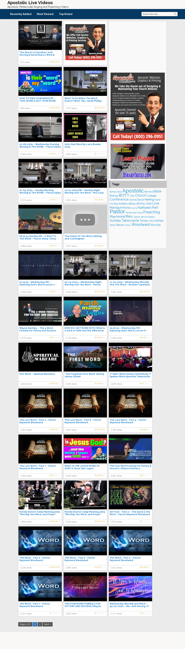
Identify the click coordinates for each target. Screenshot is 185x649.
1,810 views (26, 384)
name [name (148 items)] (134, 208)
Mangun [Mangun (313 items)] (116, 207)
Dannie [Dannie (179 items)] (133, 199)
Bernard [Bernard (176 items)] (148, 191)
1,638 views (71, 292)
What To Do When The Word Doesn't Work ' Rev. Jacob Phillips (83, 99)
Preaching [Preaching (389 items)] (151, 212)
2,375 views (26, 338)
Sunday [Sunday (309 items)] (115, 220)
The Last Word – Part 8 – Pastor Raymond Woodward (82, 421)
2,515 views (26, 200)
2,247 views (26, 613)
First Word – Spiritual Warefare (37, 374)
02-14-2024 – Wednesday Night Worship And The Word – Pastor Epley (83, 284)
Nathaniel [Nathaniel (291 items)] (144, 207)
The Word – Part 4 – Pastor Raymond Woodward (125, 559)
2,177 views (116, 613)
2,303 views (26, 154)
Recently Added (20, 14)
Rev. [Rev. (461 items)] (129, 216)
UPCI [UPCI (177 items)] (151, 220)
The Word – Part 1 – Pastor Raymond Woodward (34, 605)
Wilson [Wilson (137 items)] (128, 225)
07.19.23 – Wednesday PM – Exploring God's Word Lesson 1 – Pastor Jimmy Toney (38, 284)
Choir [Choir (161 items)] (132, 196)
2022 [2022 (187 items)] (119, 191)
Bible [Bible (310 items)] (158, 191)
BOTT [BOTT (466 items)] (124, 195)
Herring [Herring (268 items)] (149, 199)
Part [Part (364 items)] (155, 207)
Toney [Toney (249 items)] (144, 220)
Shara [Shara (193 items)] (151, 216)
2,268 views (71, 476)
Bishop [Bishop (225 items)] (114, 195)
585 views (25, 108)
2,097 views (116, 476)
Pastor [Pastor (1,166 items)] (117, 211)
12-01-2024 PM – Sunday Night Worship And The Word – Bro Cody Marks (84, 193)
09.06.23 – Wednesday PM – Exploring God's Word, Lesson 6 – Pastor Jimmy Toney (129, 330)
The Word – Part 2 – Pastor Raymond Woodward (34, 559)
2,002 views (71, 200)
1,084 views (71, 154)
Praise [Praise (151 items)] (140, 212)
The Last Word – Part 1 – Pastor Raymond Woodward (37, 467)
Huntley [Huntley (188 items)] (114, 203)
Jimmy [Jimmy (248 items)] (140, 203)
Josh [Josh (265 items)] (148, 203)
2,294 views (71, 522)
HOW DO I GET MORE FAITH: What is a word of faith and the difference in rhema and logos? (84, 330)
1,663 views (26, 476)
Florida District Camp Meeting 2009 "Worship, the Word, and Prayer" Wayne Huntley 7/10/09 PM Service (39, 514)
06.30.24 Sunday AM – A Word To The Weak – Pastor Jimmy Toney (37, 237)
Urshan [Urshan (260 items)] (159, 220)
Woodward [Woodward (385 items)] (141, 224)
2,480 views (26, 246)
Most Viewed (45, 14)
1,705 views (116, 430)
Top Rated (65, 14)
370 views (25, 62)
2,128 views (26, 567)
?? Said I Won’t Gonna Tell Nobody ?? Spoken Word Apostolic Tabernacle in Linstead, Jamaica (130, 376)
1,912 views (116, 567)
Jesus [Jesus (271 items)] (131, 203)
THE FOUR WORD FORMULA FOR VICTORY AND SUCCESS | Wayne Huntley (82, 606)
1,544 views (116, 338)
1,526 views (26, 292)
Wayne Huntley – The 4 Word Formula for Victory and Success (37, 329)
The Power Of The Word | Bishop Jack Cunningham (83, 237)
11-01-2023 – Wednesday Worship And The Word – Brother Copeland (130, 283)
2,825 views (116, 384)
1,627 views (26, 430)
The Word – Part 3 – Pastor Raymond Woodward (79, 559)
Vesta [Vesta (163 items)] (112, 225)
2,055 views (71, 613)
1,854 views (26, 522)
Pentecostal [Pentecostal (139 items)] (131, 213)
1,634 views (71, 384)
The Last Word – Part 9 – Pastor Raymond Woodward (128, 421)
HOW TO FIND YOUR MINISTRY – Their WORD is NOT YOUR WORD (37, 99)
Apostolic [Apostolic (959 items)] (133, 191)
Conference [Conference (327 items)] (119, 199)
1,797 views (71, 108)
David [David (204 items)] (140, 199)
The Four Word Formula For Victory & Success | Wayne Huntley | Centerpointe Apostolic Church (130, 468)
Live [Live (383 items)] (155, 203)
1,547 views (71, 246)
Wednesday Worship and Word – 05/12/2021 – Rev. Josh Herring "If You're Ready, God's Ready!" (129, 606)
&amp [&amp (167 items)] (113, 191)
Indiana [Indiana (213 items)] (123, 203)
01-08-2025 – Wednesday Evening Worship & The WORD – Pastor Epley (40, 145)
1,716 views (71, 338)
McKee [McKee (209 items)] (127, 207)
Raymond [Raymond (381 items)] (117, 216)
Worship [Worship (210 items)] (156, 224)
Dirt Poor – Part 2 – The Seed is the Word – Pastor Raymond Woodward (130, 513)
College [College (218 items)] (151, 195)
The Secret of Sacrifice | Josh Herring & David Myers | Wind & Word (37, 55)
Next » (47, 624)
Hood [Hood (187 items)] (157, 199)
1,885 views (71, 567)
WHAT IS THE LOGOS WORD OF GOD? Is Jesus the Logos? (82, 467)
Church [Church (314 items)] (140, 195)
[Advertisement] (138, 46)
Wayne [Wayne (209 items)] (120, 224)
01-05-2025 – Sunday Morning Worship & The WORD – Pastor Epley (40, 191)
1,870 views (71, 430)
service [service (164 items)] (144, 216)
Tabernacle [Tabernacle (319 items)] (130, 220)
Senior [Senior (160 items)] (137, 217)
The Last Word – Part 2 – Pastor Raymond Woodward (37, 421)
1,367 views (116, 292)
